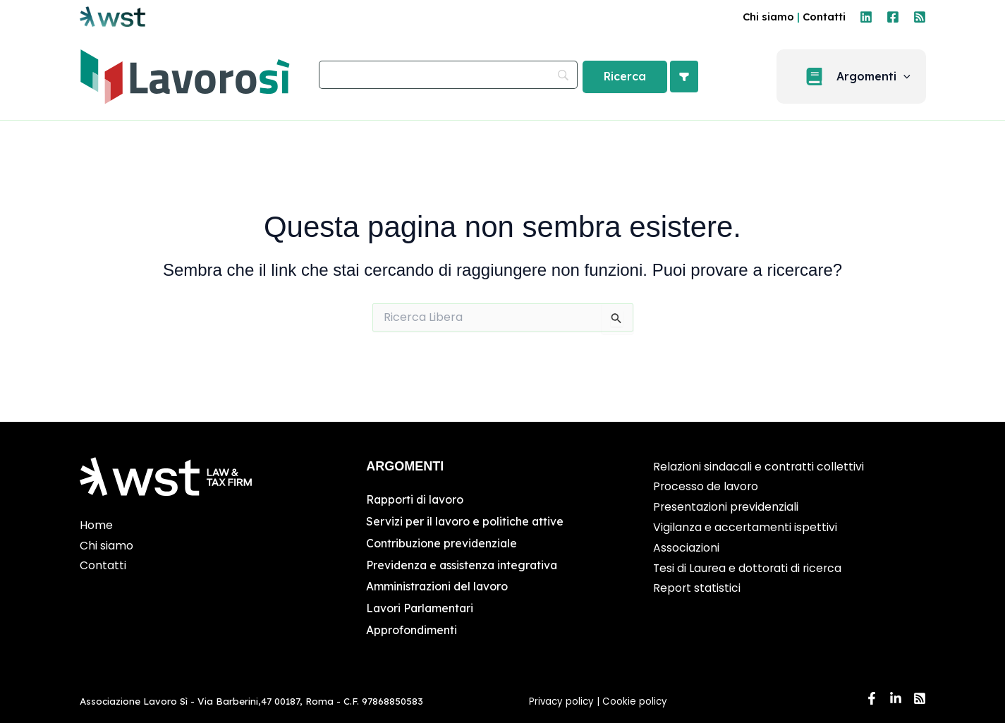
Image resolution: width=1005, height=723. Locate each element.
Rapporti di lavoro (415, 499)
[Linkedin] (866, 17)
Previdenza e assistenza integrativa (463, 564)
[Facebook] (893, 17)
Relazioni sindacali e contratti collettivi (759, 466)
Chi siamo (768, 16)
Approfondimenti (412, 628)
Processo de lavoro (706, 486)
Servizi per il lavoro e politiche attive (465, 521)
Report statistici (697, 588)
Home (96, 525)
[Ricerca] (625, 77)
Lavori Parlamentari (421, 607)
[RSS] (919, 17)
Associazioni (686, 548)
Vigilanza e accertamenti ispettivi (745, 527)
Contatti (824, 16)
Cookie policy (636, 698)
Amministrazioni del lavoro (438, 585)
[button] (910, 77)
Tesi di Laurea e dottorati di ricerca (749, 568)
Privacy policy (561, 698)
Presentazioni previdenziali (726, 507)
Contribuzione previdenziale (442, 542)
